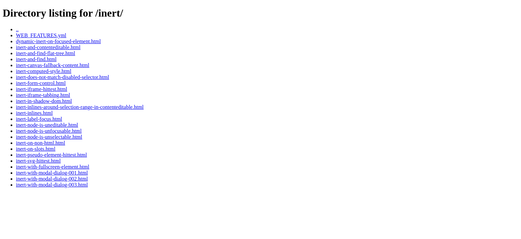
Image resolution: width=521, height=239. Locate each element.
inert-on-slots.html (35, 149)
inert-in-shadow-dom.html (44, 101)
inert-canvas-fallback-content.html (52, 65)
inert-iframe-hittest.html (41, 89)
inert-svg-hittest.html (38, 161)
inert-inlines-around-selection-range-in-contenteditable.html (80, 107)
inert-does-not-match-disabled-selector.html (62, 77)
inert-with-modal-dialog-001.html (52, 173)
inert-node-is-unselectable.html (49, 137)
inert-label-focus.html (39, 119)
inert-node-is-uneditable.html (47, 125)
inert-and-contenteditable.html (48, 47)
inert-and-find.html (36, 59)
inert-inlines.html (34, 113)
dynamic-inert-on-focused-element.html (58, 41)
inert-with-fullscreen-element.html (52, 167)
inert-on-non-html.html (40, 143)
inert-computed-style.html (43, 71)
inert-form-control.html (41, 83)
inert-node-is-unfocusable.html (49, 131)
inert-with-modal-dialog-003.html (52, 185)
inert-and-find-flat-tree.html (45, 53)
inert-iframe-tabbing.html (43, 95)
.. (17, 29)
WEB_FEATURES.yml (41, 35)
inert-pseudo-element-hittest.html (51, 155)
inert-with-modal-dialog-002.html (52, 179)
